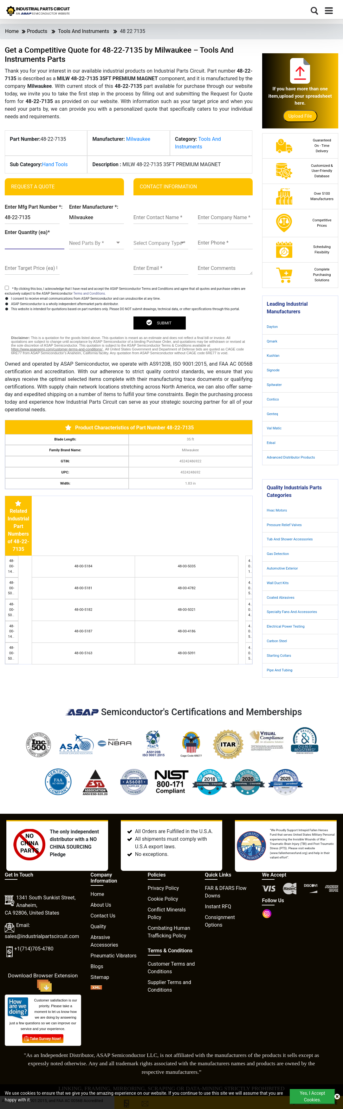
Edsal (271, 443)
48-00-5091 (187, 653)
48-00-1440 (12, 566)
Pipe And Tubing (280, 670)
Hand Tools (55, 164)
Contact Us (103, 916)
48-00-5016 (12, 653)
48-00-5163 (83, 653)
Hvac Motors (277, 510)
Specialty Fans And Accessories (292, 612)
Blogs (97, 966)
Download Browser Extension (43, 982)
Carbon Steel (277, 641)
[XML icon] (96, 988)
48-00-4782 (187, 588)
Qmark (272, 341)
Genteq (272, 414)
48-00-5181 (83, 588)
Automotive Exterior (282, 568)
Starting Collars (279, 656)
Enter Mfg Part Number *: (33, 207)
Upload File (300, 116)
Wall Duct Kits (278, 583)
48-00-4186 (187, 631)
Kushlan (273, 356)
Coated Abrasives (280, 598)
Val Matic (274, 428)
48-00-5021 (187, 610)
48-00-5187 (83, 631)
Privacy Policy (163, 888)
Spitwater (274, 385)
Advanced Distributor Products (291, 457)
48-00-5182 (83, 610)
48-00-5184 (83, 566)
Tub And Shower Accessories (290, 539)
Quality (98, 926)
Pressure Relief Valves (284, 525)
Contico (273, 399)
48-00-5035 (187, 566)
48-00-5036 (12, 609)
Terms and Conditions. (89, 293)
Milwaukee (138, 139)
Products (37, 31)
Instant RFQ (218, 907)
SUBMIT (159, 322)
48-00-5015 (12, 588)
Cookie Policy (163, 899)
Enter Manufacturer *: (93, 207)
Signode (273, 370)
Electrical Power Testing (286, 626)
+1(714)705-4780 (33, 949)
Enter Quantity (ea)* (27, 232)
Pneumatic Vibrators (114, 956)
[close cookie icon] (337, 1096)
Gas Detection (278, 554)
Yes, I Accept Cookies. (312, 1096)
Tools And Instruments (83, 31)
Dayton (272, 327)
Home (12, 31)
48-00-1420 (12, 631)
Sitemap (100, 977)
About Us (101, 905)
